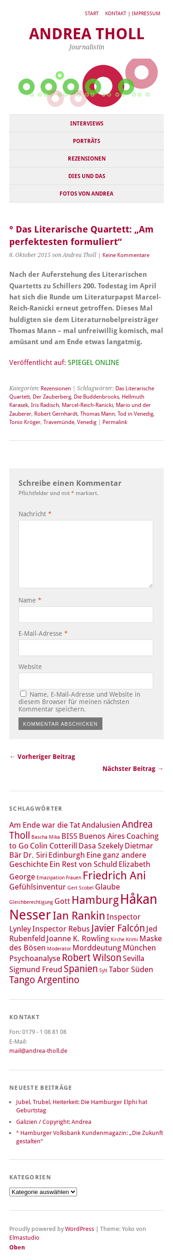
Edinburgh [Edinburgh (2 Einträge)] (66, 855)
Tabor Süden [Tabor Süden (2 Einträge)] (131, 969)
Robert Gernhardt (56, 414)
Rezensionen (87, 158)
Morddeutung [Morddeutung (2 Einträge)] (96, 947)
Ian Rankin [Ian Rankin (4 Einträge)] (79, 915)
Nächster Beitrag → (133, 768)
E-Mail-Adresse (43, 633)
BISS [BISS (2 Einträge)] (69, 836)
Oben (17, 1247)
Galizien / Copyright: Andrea (53, 1121)
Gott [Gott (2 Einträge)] (62, 901)
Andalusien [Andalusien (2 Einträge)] (101, 825)
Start (92, 14)
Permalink (114, 422)
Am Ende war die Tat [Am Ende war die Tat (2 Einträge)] (44, 825)
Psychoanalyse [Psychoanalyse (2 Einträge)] (34, 958)
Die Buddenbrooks (96, 397)
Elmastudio (24, 1237)
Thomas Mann (97, 414)
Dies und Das (86, 176)
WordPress (79, 1228)
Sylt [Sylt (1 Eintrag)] (103, 970)
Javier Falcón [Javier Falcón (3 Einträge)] (118, 928)
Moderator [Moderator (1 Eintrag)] (59, 949)
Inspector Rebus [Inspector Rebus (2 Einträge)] (61, 928)
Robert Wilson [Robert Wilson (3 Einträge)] (91, 957)
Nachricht (35, 514)
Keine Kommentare (125, 255)
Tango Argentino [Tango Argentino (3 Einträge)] (44, 979)
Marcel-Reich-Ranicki (87, 405)
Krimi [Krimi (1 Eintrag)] (132, 940)
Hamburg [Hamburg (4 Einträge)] (95, 900)
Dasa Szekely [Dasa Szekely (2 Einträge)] (100, 845)
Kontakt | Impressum (133, 14)
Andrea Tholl (86, 34)
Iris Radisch (45, 405)
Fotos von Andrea (86, 194)
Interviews (86, 123)
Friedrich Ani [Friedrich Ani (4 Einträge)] (114, 875)
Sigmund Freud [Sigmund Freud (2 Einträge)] (35, 969)
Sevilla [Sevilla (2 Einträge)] (133, 958)
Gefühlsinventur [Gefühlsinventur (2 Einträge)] (37, 886)
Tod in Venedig (135, 414)
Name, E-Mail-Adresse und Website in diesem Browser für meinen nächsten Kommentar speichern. (79, 702)
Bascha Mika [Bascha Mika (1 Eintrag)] (45, 837)
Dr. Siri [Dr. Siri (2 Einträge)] (35, 855)
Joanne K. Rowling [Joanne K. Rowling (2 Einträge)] (78, 938)
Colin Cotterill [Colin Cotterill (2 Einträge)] (53, 845)
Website (30, 666)
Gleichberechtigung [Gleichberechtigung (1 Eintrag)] (31, 902)
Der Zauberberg (52, 397)
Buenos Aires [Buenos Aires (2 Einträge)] (102, 836)
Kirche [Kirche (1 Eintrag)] (118, 940)
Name (30, 600)
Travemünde (58, 422)
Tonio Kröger (25, 422)
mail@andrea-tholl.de (38, 1050)
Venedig (86, 422)
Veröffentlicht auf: (64, 362)
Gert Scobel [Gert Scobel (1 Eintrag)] (80, 888)
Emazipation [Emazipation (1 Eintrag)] (50, 878)
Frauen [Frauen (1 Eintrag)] (73, 878)
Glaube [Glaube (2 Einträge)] (107, 886)
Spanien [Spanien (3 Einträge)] (81, 968)
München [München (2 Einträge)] (139, 947)
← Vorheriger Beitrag (42, 756)
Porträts (86, 141)
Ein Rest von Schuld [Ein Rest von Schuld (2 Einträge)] (83, 864)
